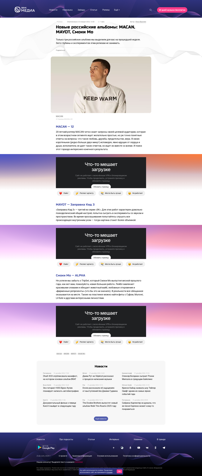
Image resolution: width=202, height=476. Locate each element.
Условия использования (107, 456)
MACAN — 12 (65, 126)
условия (109, 472)
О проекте (63, 456)
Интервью (114, 439)
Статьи (91, 439)
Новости (41, 439)
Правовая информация (82, 456)
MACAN (66, 354)
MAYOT (73, 354)
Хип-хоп (59, 354)
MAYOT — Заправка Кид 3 (75, 204)
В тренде (161, 439)
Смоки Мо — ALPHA (70, 275)
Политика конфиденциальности (136, 456)
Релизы (59, 22)
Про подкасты (66, 439)
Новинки (138, 439)
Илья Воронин (141, 22)
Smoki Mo (81, 354)
